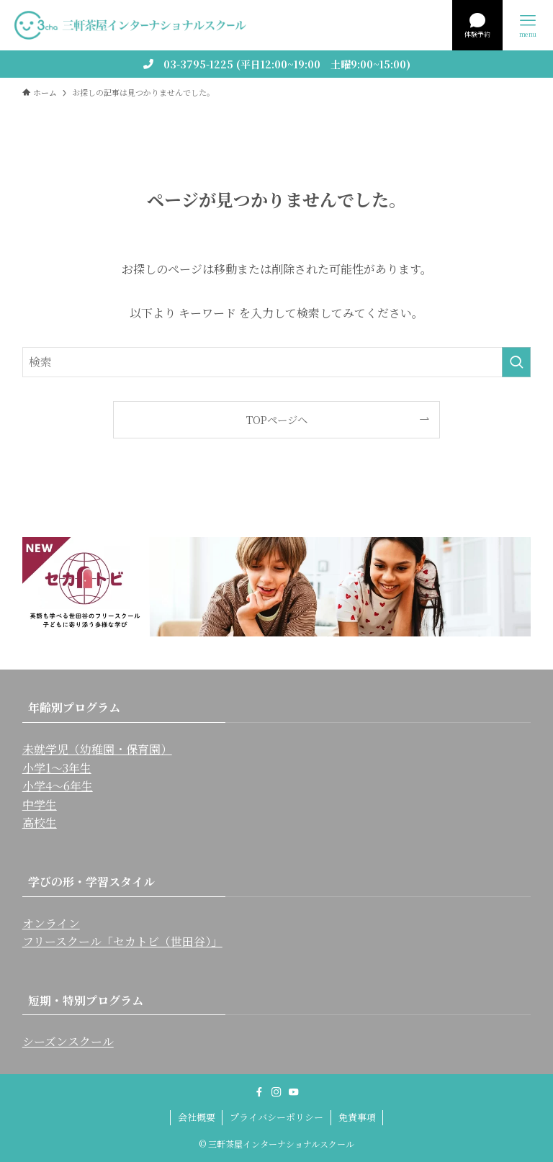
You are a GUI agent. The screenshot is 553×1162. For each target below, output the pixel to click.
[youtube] (293, 1092)
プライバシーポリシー (276, 1117)
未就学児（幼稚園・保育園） (97, 749)
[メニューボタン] (528, 25)
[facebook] (259, 1092)
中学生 (39, 804)
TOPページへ (276, 419)
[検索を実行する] (516, 362)
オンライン (51, 923)
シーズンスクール (68, 1041)
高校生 (39, 822)
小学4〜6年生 (57, 786)
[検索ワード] (276, 362)
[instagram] (276, 1092)
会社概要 (196, 1117)
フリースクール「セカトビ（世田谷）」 (122, 941)
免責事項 (357, 1117)
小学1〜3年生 (56, 768)
